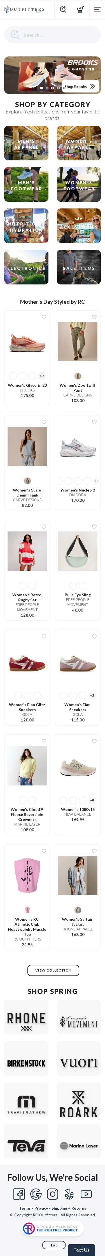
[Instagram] (52, 1194)
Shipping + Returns (69, 1208)
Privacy (41, 1208)
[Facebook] (19, 1194)
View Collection (53, 970)
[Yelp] (69, 1194)
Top (54, 1245)
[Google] (35, 1194)
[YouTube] (86, 1194)
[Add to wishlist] (43, 317)
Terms (25, 1208)
